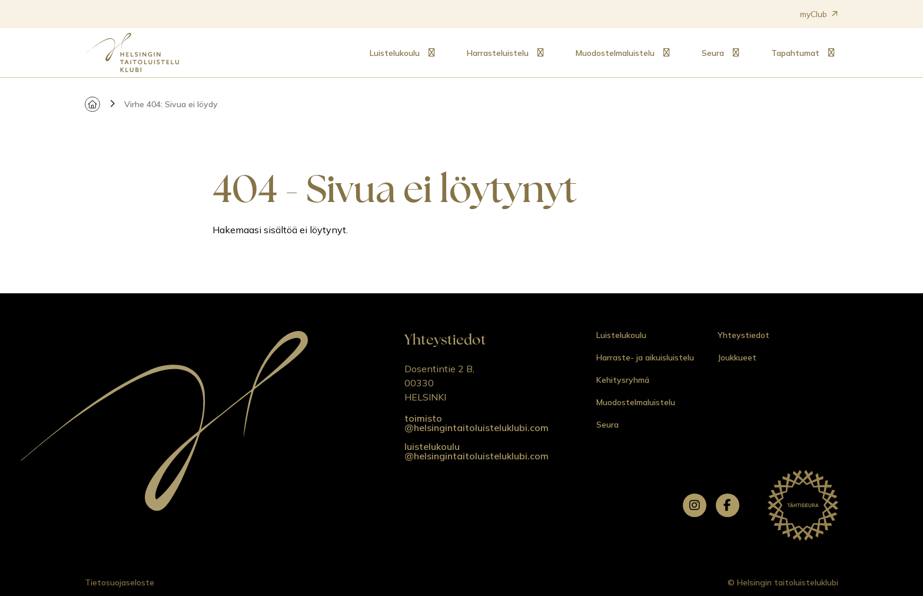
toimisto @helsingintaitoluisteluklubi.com (476, 422)
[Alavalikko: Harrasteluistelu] (540, 53)
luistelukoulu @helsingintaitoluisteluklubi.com (476, 451)
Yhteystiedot (743, 335)
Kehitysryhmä (622, 380)
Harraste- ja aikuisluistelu (645, 357)
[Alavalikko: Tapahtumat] (831, 53)
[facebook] (727, 505)
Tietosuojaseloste (119, 582)
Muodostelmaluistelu (615, 53)
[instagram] (694, 505)
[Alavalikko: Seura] (736, 53)
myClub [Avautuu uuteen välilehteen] (819, 14)
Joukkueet (737, 357)
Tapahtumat (795, 53)
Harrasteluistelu (498, 53)
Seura (713, 53)
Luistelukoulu (395, 53)
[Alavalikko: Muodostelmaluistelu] (666, 53)
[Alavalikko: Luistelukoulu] (431, 53)
